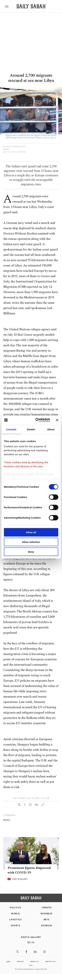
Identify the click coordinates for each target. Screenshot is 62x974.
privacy (20, 961)
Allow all (31, 532)
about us (34, 961)
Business (46, 913)
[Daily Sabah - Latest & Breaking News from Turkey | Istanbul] (31, 6)
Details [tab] (31, 429)
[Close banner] (57, 420)
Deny (31, 551)
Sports (15, 925)
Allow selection (31, 542)
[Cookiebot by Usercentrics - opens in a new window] (37, 420)
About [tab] (50, 429)
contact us (50, 961)
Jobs (8, 961)
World (15, 913)
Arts (46, 919)
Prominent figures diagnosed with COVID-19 (29, 870)
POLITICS (15, 907)
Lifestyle (15, 919)
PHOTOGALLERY (20, 879)
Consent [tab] (11, 429)
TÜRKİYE (46, 907)
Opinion (46, 925)
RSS (30, 965)
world (6, 820)
